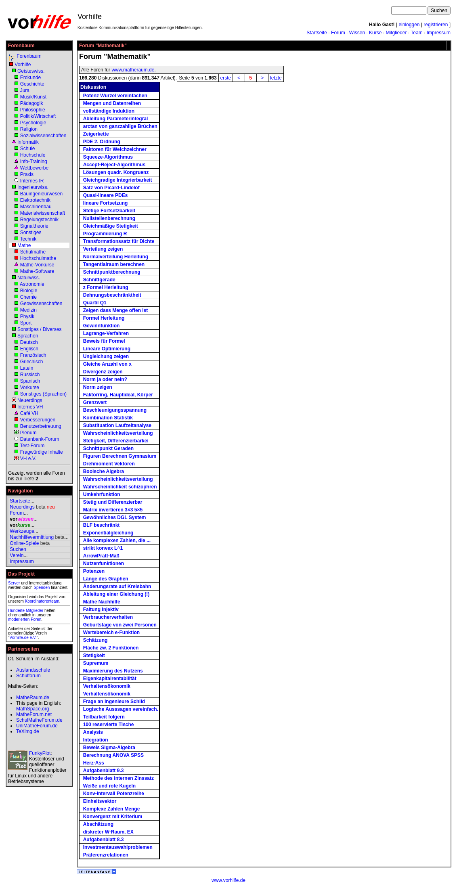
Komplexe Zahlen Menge (111, 809)
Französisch (33, 355)
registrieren (435, 24)
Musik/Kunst (33, 97)
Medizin (28, 310)
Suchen (18, 549)
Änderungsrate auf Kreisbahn (117, 586)
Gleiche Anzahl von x (107, 364)
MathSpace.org (32, 709)
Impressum (439, 33)
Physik (27, 316)
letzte (276, 78)
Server (14, 583)
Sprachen (27, 336)
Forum (338, 33)
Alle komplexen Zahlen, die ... (117, 540)
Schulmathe (33, 252)
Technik (28, 239)
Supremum (96, 663)
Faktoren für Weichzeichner (115, 149)
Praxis (27, 174)
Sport (26, 323)
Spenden (42, 587)
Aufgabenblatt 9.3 (103, 770)
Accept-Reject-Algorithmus (114, 165)
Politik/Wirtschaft (38, 116)
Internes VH (30, 407)
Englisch (29, 349)
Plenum (28, 433)
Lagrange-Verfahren (106, 333)
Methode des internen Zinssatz (118, 778)
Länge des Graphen (105, 579)
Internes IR (32, 181)
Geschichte (32, 84)
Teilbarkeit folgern (104, 717)
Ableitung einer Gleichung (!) (116, 594)
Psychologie (33, 123)
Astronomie (32, 284)
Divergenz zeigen (103, 372)
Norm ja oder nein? (105, 379)
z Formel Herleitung (105, 287)
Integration (95, 740)
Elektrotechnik (35, 200)
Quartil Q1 (95, 303)
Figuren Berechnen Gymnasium (119, 456)
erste (225, 78)
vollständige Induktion (108, 111)
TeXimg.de (27, 731)
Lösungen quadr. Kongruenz (116, 172)
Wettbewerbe (34, 168)
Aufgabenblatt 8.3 (103, 839)
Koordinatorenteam (42, 601)
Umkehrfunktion (101, 494)
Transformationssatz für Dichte (119, 241)
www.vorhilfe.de (228, 880)
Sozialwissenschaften (43, 135)
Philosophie (32, 110)
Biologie (29, 290)
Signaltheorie (34, 226)
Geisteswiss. (30, 71)
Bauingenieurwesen (41, 194)
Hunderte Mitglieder (25, 610)
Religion (29, 129)
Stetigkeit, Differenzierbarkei (116, 441)
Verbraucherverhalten (108, 617)
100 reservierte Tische (108, 724)
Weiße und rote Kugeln (109, 786)
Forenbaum (29, 56)
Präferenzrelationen (105, 855)
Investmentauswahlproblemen (118, 847)
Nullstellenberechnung (109, 218)
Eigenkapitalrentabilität (109, 678)
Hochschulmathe (38, 258)
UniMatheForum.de (37, 726)
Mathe (24, 245)
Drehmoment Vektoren (109, 464)
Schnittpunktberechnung (111, 272)
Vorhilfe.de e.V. (23, 637)
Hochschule (33, 155)
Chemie (28, 297)
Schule (27, 148)
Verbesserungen (37, 420)
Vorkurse (29, 387)
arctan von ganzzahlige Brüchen (120, 126)
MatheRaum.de (32, 697)
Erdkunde (30, 77)
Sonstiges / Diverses (39, 329)
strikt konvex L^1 (103, 548)
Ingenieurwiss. (32, 187)
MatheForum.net (34, 714)
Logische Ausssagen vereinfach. (120, 709)
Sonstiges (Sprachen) (43, 394)
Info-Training (33, 161)
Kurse (375, 33)
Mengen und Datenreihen (112, 103)
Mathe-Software (37, 271)
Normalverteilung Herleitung (115, 257)
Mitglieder (396, 33)
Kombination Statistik (108, 418)
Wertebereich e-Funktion (111, 632)
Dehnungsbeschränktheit (112, 295)
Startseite (316, 33)
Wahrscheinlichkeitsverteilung (118, 433)
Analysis (93, 732)
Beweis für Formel (104, 341)
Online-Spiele (24, 543)
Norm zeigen (97, 387)
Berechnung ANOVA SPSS (113, 755)
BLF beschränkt (101, 525)
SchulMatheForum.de (39, 720)
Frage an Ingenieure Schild (114, 701)
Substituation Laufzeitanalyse (117, 425)
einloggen (408, 24)
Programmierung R (105, 234)
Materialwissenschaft (42, 213)
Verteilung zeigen (103, 249)
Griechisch (31, 361)
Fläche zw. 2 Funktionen (111, 648)
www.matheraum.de (132, 70)
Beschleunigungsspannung (115, 410)
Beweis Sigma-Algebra (109, 747)
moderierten (18, 619)
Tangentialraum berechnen (114, 264)
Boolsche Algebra (103, 471)
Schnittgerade (99, 280)
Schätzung (95, 640)
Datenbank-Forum (39, 439)
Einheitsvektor (100, 801)
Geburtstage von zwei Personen (120, 625)
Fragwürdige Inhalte (41, 452)
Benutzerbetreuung (40, 426)
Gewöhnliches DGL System (114, 517)
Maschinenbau (36, 206)
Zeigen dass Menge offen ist (115, 310)
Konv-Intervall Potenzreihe (113, 793)
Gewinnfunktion (101, 326)
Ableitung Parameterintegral (115, 118)
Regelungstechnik (39, 219)
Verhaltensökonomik (106, 686)
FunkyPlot (39, 753)
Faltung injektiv (101, 609)
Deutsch (29, 342)
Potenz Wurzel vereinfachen (115, 95)
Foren (36, 619)
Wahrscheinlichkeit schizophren (120, 487)
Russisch (30, 374)
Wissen (357, 33)
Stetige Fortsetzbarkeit (109, 211)
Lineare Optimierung (106, 349)
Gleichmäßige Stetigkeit (110, 226)
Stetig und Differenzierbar (113, 502)
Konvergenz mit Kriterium (113, 816)
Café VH (29, 413)
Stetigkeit (94, 655)
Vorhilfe (23, 64)
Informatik (28, 142)
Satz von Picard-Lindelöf (111, 188)
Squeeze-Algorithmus (108, 157)
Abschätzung (98, 824)
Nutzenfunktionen (103, 563)
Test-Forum (32, 445)
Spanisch (30, 381)
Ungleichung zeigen (106, 356)
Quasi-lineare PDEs (105, 195)
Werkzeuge (22, 531)
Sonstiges (31, 232)
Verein (16, 555)
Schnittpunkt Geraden (108, 448)
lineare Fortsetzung (105, 203)
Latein (27, 368)
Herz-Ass (93, 763)
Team (416, 33)
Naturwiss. (28, 278)
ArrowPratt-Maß (101, 556)
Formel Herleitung (104, 318)
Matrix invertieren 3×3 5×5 (113, 510)
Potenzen (94, 571)
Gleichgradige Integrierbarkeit (117, 180)
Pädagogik (31, 103)
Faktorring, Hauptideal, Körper (118, 395)
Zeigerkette (96, 134)
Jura (24, 90)
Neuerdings (29, 400)
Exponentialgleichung (108, 533)
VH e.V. (28, 458)
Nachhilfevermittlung (32, 537)
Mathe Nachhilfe (101, 602)
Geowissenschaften (41, 303)
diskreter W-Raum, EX (108, 832)
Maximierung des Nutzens (113, 671)
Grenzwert (95, 402)
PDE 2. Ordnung (101, 142)
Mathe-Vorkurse (37, 265)
